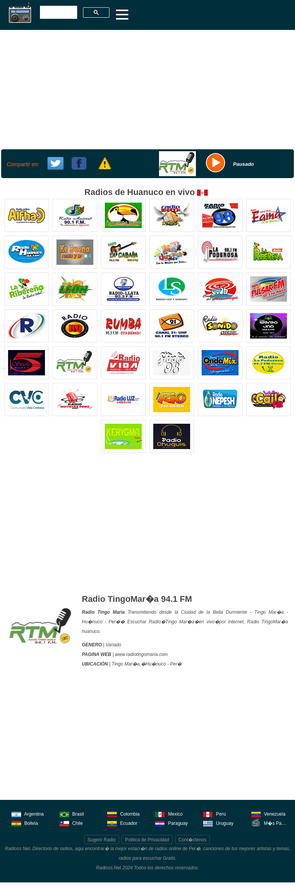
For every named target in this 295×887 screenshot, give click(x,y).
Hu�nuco (156, 664)
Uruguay (218, 822)
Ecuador (122, 822)
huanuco (90, 631)
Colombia (123, 813)
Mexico (168, 813)
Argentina (28, 813)
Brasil (72, 813)
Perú (214, 813)
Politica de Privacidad (147, 839)
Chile (71, 822)
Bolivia (25, 822)
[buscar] (57, 12)
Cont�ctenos (193, 839)
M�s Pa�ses (269, 822)
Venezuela (268, 813)
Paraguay (171, 822)
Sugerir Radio (102, 839)
